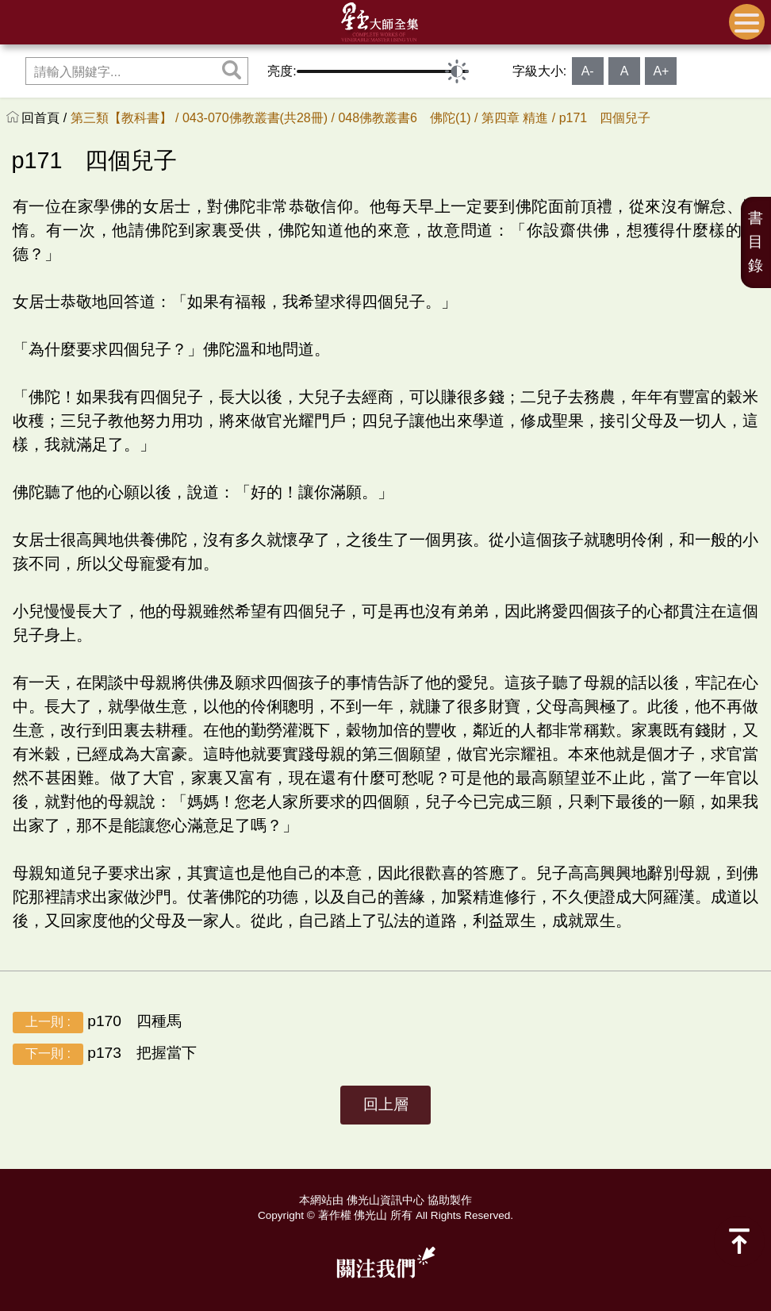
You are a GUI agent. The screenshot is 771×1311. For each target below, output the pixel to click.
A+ (661, 71)
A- (587, 71)
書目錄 (755, 242)
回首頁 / (45, 118)
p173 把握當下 (105, 1054)
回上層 (386, 1104)
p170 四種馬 (97, 1022)
